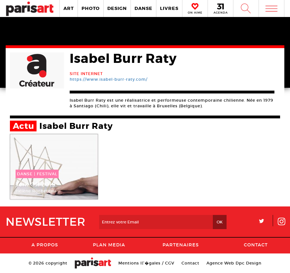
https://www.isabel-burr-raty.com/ (109, 79)
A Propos (44, 245)
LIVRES (169, 8)
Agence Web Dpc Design (233, 263)
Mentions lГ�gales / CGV (146, 263)
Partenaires (181, 245)
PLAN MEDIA (109, 245)
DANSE (143, 8)
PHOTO (91, 8)
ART (68, 8)
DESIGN (117, 8)
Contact (256, 245)
